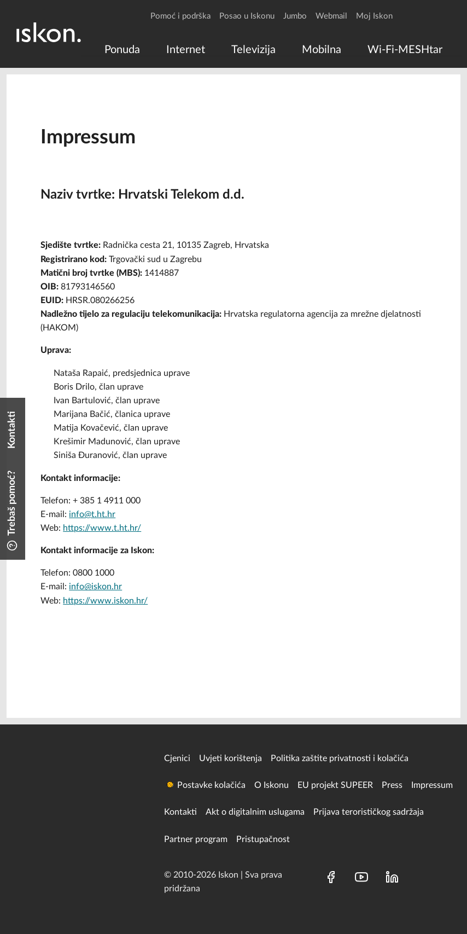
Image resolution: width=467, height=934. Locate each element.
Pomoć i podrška (180, 16)
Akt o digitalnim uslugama (255, 812)
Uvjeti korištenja (230, 758)
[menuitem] (122, 49)
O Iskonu (271, 785)
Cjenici (177, 758)
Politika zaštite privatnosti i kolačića (339, 758)
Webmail (331, 16)
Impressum (432, 785)
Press (392, 785)
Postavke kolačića (211, 785)
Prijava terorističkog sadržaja (368, 812)
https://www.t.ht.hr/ (102, 528)
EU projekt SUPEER (335, 785)
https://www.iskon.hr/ (105, 600)
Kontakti (180, 812)
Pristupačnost (263, 839)
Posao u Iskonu (247, 16)
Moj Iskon (374, 16)
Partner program (195, 839)
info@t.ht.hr (92, 514)
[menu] (271, 49)
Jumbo (295, 16)
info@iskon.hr (95, 586)
